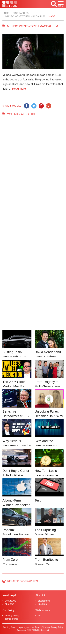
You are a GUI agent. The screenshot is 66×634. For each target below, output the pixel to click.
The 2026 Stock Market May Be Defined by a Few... (16, 386)
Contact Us (10, 600)
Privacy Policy (12, 615)
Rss (40, 615)
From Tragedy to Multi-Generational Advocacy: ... (48, 386)
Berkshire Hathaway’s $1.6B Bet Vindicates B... (15, 416)
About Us (9, 604)
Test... (39, 500)
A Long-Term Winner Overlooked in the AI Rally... (16, 505)
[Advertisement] (33, 225)
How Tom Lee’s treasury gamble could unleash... (46, 475)
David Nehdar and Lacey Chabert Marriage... (48, 356)
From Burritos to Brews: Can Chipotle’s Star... (46, 564)
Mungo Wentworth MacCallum (25, 16)
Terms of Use (11, 619)
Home (5, 13)
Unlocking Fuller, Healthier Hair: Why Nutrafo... (49, 416)
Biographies (20, 13)
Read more (19, 88)
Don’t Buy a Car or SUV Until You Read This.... (15, 475)
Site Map (42, 604)
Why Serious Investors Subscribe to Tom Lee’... (16, 445)
